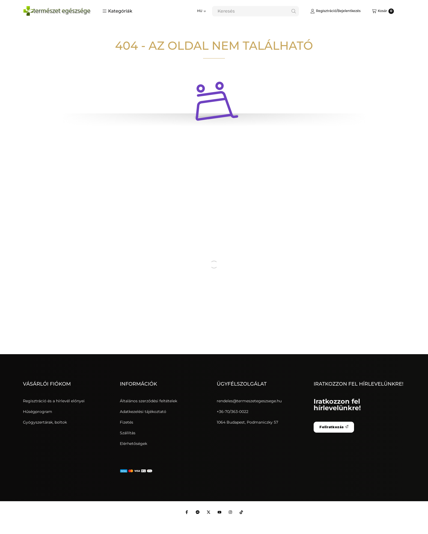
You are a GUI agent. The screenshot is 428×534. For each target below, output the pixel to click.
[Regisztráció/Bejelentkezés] (335, 11)
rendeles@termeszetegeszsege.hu (249, 400)
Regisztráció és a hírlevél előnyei (54, 400)
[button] (117, 11)
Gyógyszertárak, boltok (45, 422)
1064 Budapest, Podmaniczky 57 (247, 422)
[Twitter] (208, 512)
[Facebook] (186, 512)
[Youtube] (219, 512)
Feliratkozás (333, 427)
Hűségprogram (37, 411)
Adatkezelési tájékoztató (143, 411)
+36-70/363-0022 (232, 411)
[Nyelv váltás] (201, 11)
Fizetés (126, 422)
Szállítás (127, 432)
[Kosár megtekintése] (383, 11)
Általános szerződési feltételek (148, 400)
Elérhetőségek (133, 443)
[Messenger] (197, 512)
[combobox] (255, 11)
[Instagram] (230, 512)
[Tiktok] (241, 512)
